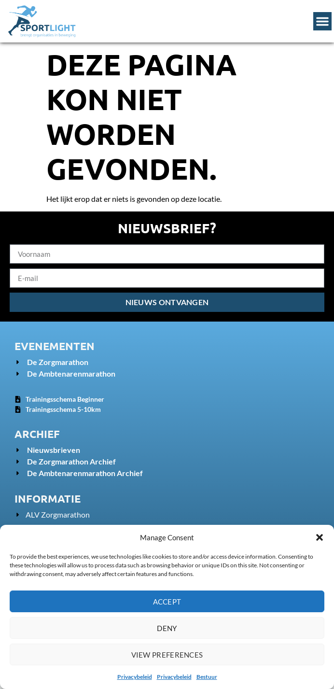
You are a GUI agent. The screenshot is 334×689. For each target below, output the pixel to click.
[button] (319, 537)
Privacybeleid (134, 676)
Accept (167, 601)
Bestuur (206, 676)
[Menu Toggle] (322, 21)
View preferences (167, 654)
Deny (167, 628)
